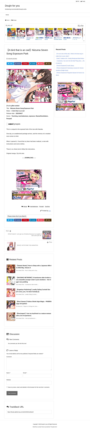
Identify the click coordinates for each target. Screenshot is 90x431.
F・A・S (75, 39)
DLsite (81, 26)
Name (8, 373)
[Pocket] (40, 63)
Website (8, 379)
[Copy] (47, 63)
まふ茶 (18, 39)
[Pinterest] (25, 63)
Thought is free (54, 426)
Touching (47, 206)
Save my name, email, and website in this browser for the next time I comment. (29, 387)
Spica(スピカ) (38, 39)
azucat (46, 39)
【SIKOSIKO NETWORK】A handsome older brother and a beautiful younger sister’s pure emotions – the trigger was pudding (33, 280)
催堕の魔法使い (67, 37)
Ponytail (41, 206)
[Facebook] (17, 63)
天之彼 (64, 39)
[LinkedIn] (32, 63)
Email (25, 373)
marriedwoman (34, 206)
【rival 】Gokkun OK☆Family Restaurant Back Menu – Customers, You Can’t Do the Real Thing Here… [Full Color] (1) (70, 61)
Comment (9, 356)
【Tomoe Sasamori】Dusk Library (65, 65)
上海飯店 (28, 39)
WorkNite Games (58, 39)
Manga (14, 20)
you (50, 210)
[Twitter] (10, 63)
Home (8, 20)
